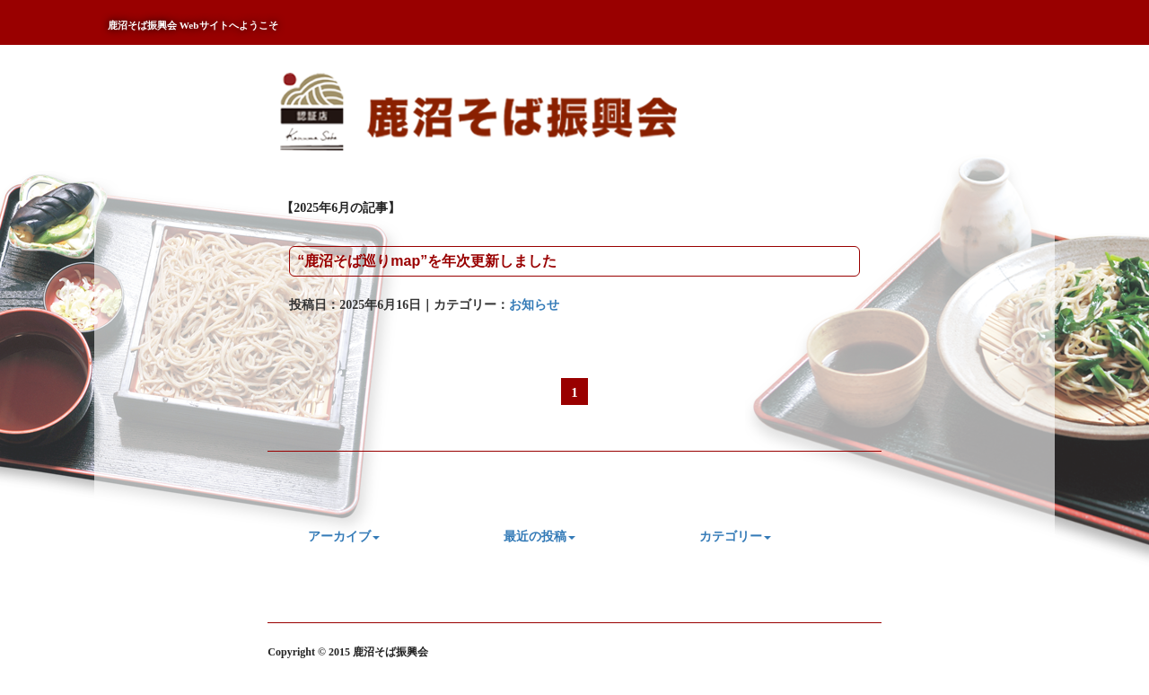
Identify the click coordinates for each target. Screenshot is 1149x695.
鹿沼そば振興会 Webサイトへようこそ (193, 25)
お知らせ (534, 305)
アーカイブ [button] (344, 536)
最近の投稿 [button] (539, 536)
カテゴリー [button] (735, 536)
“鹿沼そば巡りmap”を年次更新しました (427, 260)
